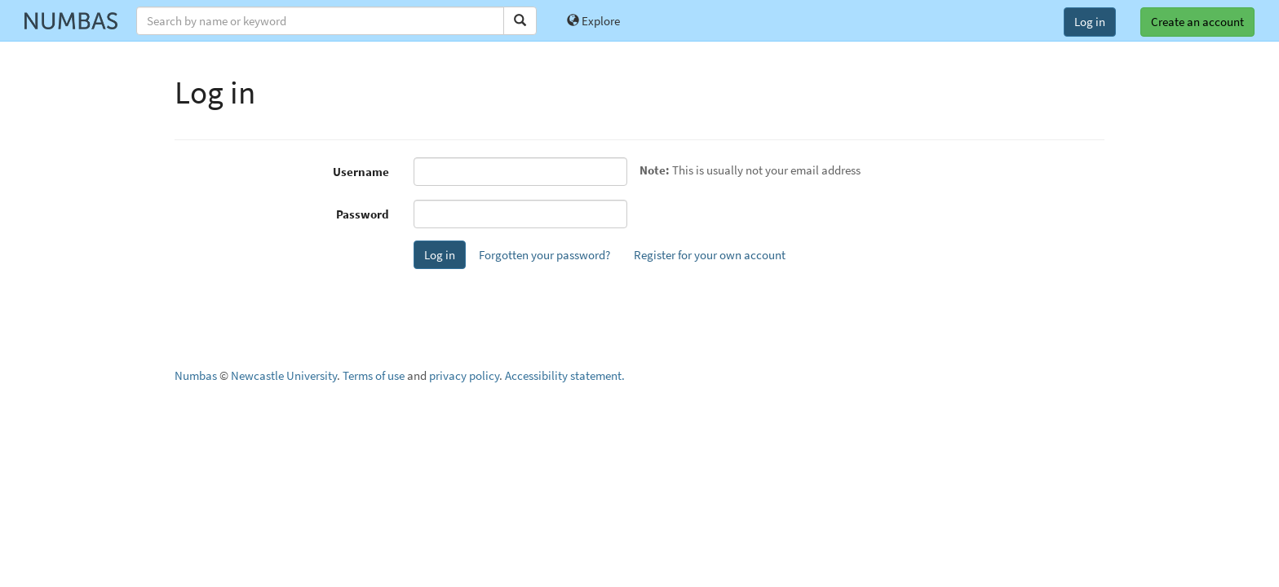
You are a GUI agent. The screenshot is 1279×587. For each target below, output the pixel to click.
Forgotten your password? (544, 255)
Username (361, 171)
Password (362, 214)
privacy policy (464, 375)
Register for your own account (710, 255)
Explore (593, 21)
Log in (1089, 21)
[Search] (520, 21)
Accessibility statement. (565, 375)
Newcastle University (284, 375)
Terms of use (374, 375)
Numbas (196, 375)
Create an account (1197, 21)
